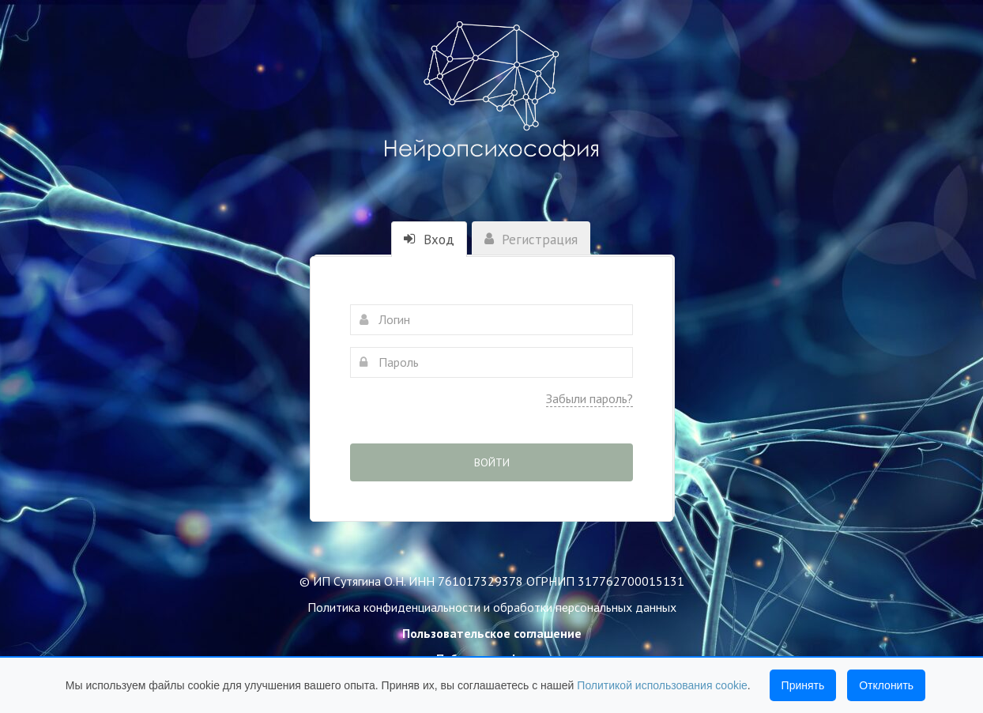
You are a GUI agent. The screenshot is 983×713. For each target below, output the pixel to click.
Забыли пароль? (589, 398)
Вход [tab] (429, 239)
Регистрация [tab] (531, 239)
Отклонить (886, 685)
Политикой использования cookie (662, 685)
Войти (492, 462)
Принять (803, 685)
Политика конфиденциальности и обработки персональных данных (491, 607)
